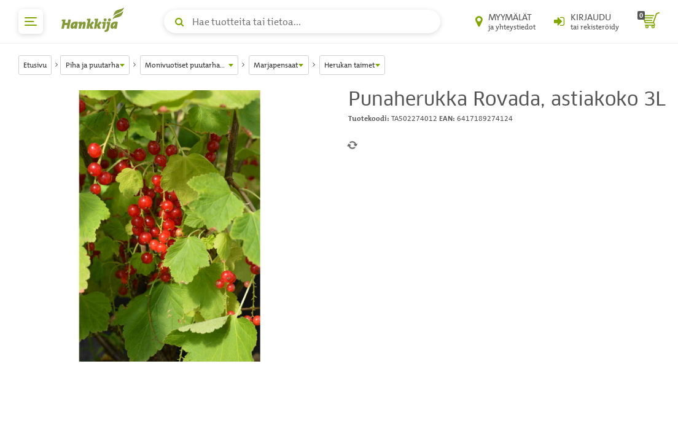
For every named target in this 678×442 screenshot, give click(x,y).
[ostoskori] (648, 21)
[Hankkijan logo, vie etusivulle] (95, 19)
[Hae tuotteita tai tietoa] (302, 21)
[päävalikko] (30, 21)
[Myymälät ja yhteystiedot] (505, 21)
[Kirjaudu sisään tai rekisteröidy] (586, 21)
